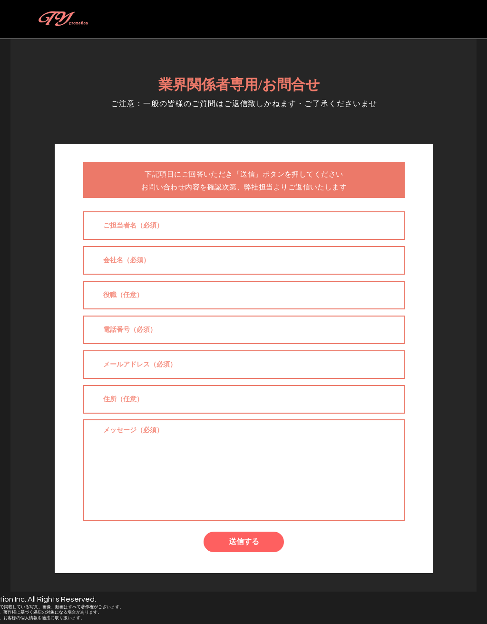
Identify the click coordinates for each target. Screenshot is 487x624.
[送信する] (244, 542)
